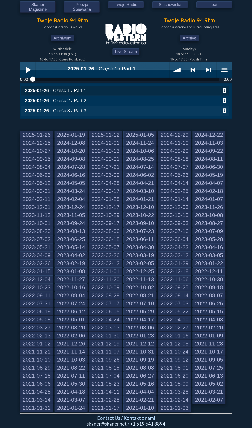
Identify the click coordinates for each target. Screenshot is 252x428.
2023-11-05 (71, 215)
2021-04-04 (140, 392)
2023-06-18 (106, 239)
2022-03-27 (37, 327)
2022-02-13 (37, 335)
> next (208, 70)
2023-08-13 (71, 231)
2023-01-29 (175, 263)
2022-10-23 (37, 287)
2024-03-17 (106, 191)
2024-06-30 (209, 167)
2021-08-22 (71, 368)
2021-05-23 (106, 384)
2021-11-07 (106, 352)
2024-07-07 (175, 167)
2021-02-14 (175, 400)
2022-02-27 (175, 327)
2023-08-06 (106, 231)
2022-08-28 (106, 295)
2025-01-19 (71, 135)
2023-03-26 (106, 255)
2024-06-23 (37, 175)
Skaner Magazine (38, 7)
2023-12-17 (106, 207)
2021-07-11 (71, 376)
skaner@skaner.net (107, 424)
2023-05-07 (106, 247)
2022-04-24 (106, 319)
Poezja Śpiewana (82, 7)
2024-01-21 (140, 199)
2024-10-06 (140, 151)
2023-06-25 (71, 239)
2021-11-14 (71, 352)
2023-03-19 (140, 255)
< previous (193, 70)
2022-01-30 (106, 335)
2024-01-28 (106, 199)
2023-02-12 (106, 263)
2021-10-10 (37, 360)
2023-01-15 (37, 271)
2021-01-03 (175, 408)
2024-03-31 (37, 191)
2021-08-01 (175, 368)
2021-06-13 (209, 376)
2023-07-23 (140, 231)
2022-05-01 (71, 319)
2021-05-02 (209, 384)
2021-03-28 (175, 392)
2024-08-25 (140, 159)
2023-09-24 (71, 223)
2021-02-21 (140, 400)
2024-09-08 (71, 159)
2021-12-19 (106, 344)
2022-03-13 (106, 327)
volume (177, 70)
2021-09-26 (106, 360)
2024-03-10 (140, 191)
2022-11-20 (106, 279)
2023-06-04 (175, 239)
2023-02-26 (37, 263)
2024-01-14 (175, 199)
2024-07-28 (71, 167)
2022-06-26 (209, 303)
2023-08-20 (37, 231)
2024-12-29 (175, 135)
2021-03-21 (209, 392)
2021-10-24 (175, 352)
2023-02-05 (140, 263)
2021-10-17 (209, 352)
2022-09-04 (71, 295)
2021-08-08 (140, 368)
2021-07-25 (209, 368)
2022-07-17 (106, 303)
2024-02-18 (209, 191)
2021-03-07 (71, 400)
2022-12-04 (37, 279)
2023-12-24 (71, 207)
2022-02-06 (71, 335)
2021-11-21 (37, 352)
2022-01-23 (140, 335)
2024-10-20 (71, 151)
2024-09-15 (37, 159)
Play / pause (27, 70)
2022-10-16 (71, 287)
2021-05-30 (71, 384)
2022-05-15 (209, 311)
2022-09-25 (175, 287)
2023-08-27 (209, 223)
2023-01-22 (209, 263)
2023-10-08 (209, 215)
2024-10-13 (106, 151)
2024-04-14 (175, 183)
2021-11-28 (209, 344)
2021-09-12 (175, 360)
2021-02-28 (106, 400)
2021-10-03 (71, 360)
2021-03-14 (37, 400)
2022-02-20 (209, 327)
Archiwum (62, 38)
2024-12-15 (37, 143)
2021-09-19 (140, 360)
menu (224, 70)
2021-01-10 (140, 408)
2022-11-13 (140, 279)
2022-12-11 (209, 271)
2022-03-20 (71, 327)
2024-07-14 (140, 167)
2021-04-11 (106, 392)
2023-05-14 (71, 247)
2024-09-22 (209, 151)
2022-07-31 (37, 303)
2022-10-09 (106, 287)
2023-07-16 (175, 231)
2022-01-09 (209, 335)
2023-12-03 (175, 207)
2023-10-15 (175, 215)
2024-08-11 (209, 159)
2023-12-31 (37, 207)
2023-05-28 (209, 239)
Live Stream (126, 51)
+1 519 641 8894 (147, 424)
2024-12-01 (106, 143)
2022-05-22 (175, 311)
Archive (189, 38)
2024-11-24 (140, 143)
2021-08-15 (106, 368)
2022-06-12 (71, 311)
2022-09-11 (37, 295)
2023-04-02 (71, 255)
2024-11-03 (209, 143)
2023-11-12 (37, 215)
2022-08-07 (209, 295)
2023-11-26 (209, 207)
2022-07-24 (71, 303)
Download (224, 91)
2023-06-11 (140, 239)
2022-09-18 (209, 287)
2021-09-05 (209, 360)
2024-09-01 (106, 159)
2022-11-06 (175, 279)
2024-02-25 (175, 191)
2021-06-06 (37, 384)
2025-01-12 (106, 135)
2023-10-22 (140, 215)
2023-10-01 (37, 223)
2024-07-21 (106, 167)
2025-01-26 (37, 135)
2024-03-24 (71, 191)
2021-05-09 (175, 384)
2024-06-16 (71, 175)
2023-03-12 (175, 255)
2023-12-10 (140, 207)
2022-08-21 (140, 295)
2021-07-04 (106, 376)
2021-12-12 (140, 344)
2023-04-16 (209, 247)
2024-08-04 (37, 167)
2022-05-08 (37, 319)
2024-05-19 (209, 175)
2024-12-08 (71, 143)
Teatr (214, 4)
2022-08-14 (175, 295)
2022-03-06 (140, 327)
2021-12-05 (175, 344)
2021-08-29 (37, 368)
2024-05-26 (175, 175)
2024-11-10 (175, 143)
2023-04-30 (140, 247)
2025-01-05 (140, 135)
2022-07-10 (140, 303)
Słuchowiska (170, 4)
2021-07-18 (37, 376)
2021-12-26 (71, 344)
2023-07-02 (37, 239)
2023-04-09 (37, 255)
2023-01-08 (71, 271)
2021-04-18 (71, 392)
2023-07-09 (209, 231)
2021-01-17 (106, 408)
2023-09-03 (175, 223)
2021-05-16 (140, 384)
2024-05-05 (71, 183)
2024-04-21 (140, 183)
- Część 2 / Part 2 (55, 100)
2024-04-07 (209, 183)
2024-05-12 (37, 183)
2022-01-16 (175, 335)
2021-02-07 (209, 400)
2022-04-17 (140, 319)
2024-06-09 (106, 175)
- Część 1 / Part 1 (55, 90)
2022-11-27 (71, 279)
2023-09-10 (140, 223)
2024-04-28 (106, 183)
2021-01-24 (71, 408)
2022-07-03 (175, 303)
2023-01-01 (106, 271)
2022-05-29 (140, 311)
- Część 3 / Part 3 (55, 110)
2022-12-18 (175, 271)
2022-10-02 (140, 287)
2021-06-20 (175, 376)
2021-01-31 (37, 408)
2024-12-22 (209, 135)
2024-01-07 (209, 199)
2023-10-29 (106, 215)
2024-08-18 (175, 159)
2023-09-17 (106, 223)
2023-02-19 (71, 263)
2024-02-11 (37, 199)
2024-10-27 (37, 151)
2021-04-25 (37, 392)
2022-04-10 (175, 319)
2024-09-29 (175, 151)
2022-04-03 (209, 319)
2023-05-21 (37, 247)
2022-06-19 (37, 311)
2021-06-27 (140, 376)
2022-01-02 (37, 344)
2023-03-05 (209, 255)
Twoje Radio (126, 4)
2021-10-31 (140, 352)
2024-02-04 (71, 199)
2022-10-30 (209, 279)
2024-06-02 (140, 175)
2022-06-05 (106, 311)
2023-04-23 (175, 247)
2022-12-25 (140, 271)
